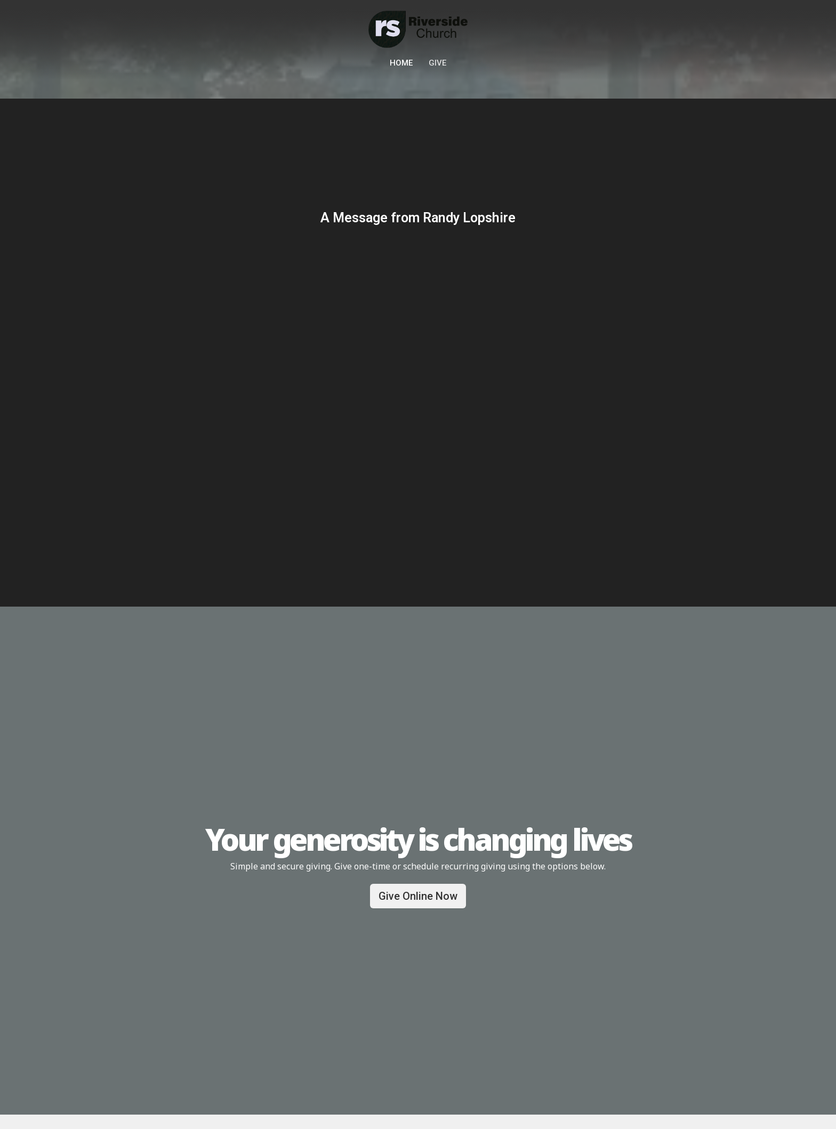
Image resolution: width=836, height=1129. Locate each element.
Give (437, 63)
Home (401, 63)
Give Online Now (418, 896)
